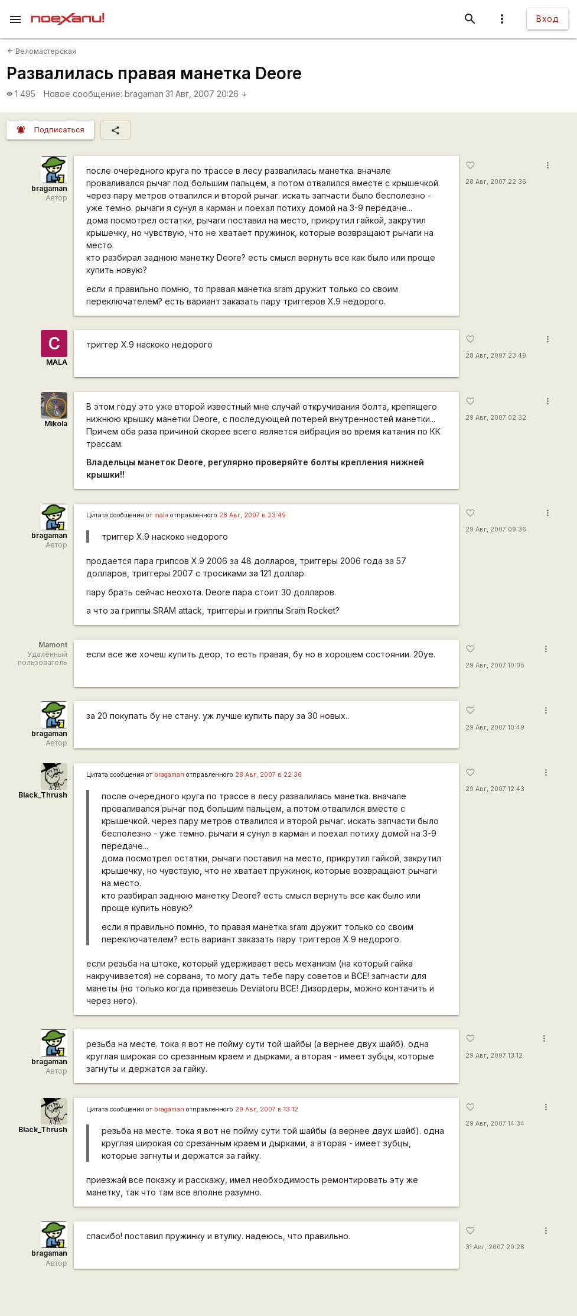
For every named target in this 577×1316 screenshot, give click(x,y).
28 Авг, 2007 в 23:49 (252, 515)
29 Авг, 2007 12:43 (494, 789)
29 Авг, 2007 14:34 (494, 1123)
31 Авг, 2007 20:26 (206, 94)
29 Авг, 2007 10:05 (494, 665)
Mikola (55, 423)
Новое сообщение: (83, 94)
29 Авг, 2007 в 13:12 (266, 1109)
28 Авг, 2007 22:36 (495, 182)
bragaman (144, 94)
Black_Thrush (42, 794)
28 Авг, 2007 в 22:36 (268, 775)
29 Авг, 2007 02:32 (495, 418)
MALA (56, 362)
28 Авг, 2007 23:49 (495, 355)
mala (161, 515)
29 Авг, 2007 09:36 (495, 529)
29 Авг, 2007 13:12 (494, 1055)
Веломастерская (41, 51)
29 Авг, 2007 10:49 (494, 727)
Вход (547, 19)
